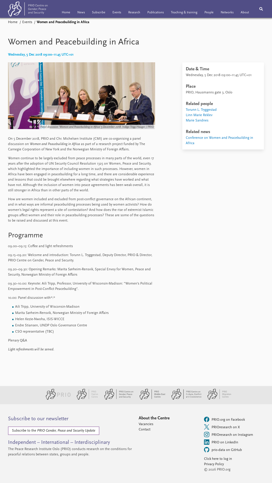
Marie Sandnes (197, 120)
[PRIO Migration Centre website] (216, 399)
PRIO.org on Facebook (224, 419)
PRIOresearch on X (222, 427)
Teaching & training (184, 12)
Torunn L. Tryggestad (201, 110)
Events (116, 12)
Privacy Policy (214, 464)
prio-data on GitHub (223, 449)
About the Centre (154, 418)
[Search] (261, 9)
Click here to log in (218, 459)
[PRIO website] (56, 399)
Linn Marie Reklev (199, 115)
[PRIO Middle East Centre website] (150, 399)
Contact (144, 429)
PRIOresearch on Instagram (228, 434)
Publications (155, 12)
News (81, 12)
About (245, 12)
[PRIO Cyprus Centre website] (85, 399)
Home (66, 12)
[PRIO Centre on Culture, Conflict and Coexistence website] (184, 399)
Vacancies (146, 424)
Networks (227, 12)
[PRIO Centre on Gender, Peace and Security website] (117, 399)
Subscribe (98, 12)
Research (134, 12)
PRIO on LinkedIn (221, 442)
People (209, 12)
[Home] (28, 10)
